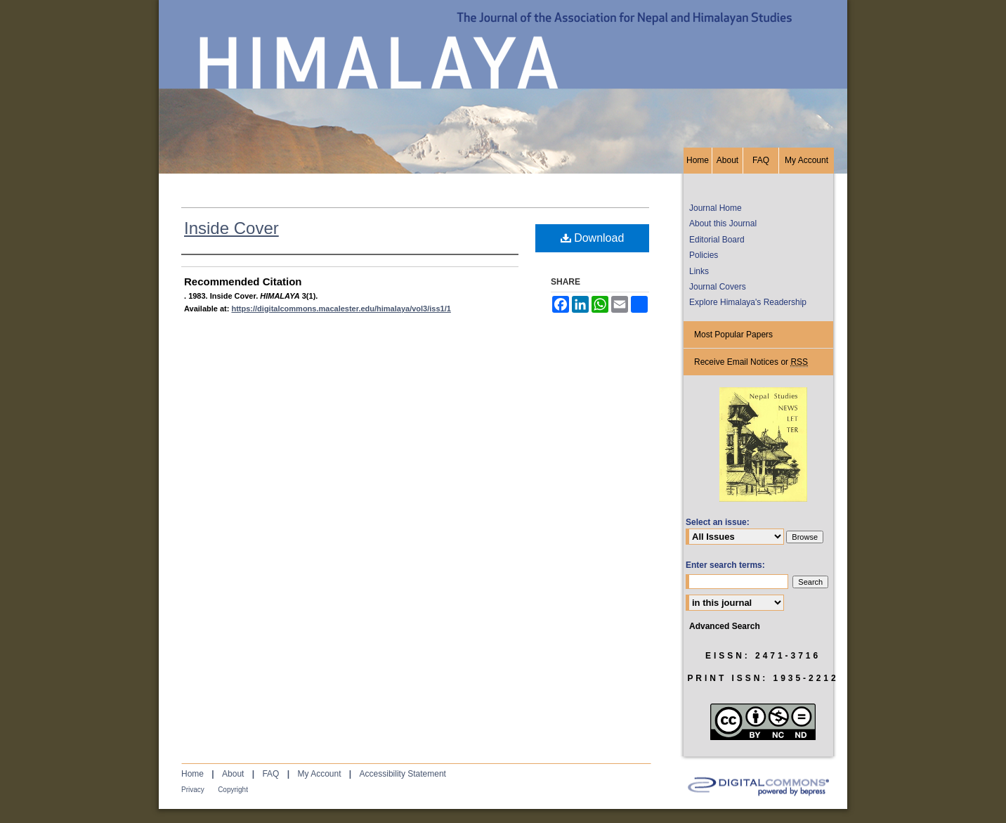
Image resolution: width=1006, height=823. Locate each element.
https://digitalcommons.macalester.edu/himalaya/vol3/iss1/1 (340, 308)
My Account (319, 774)
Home (192, 774)
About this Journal (723, 223)
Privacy (192, 789)
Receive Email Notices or (751, 362)
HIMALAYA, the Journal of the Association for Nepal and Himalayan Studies (503, 74)
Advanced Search (724, 626)
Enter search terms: (725, 565)
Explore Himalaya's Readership (747, 302)
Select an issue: (718, 522)
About (233, 774)
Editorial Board (717, 240)
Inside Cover (231, 228)
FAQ (270, 774)
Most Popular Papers (733, 334)
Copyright (233, 789)
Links (699, 271)
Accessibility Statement (403, 774)
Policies (703, 255)
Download (593, 238)
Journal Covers (717, 287)
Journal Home (715, 208)
